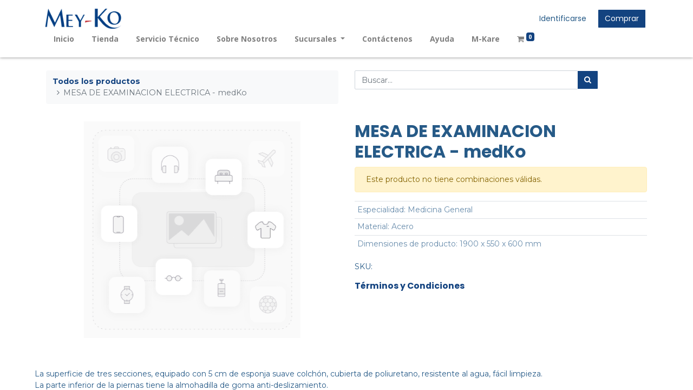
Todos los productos (96, 81)
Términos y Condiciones (410, 286)
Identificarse (561, 18)
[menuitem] (65, 39)
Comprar (621, 18)
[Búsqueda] (587, 79)
